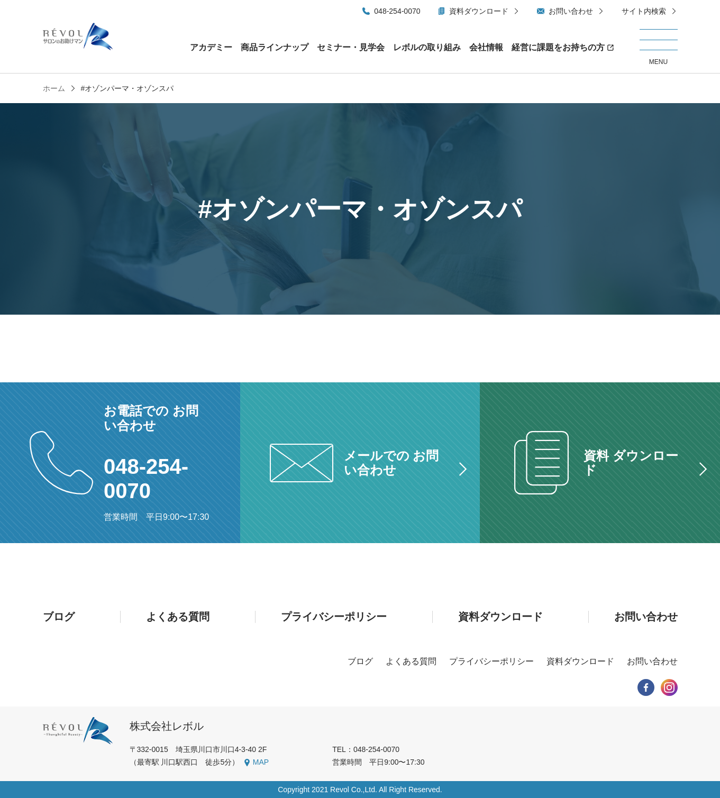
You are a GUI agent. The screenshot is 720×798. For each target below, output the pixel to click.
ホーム (54, 88)
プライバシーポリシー (334, 616)
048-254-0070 (397, 11)
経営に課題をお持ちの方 (558, 47)
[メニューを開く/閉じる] (659, 48)
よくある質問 (177, 616)
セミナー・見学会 (351, 47)
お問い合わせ (571, 11)
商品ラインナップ (274, 47)
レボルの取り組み (427, 47)
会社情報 (486, 47)
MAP (261, 762)
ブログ (59, 616)
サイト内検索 (644, 11)
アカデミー (211, 47)
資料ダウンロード (478, 11)
